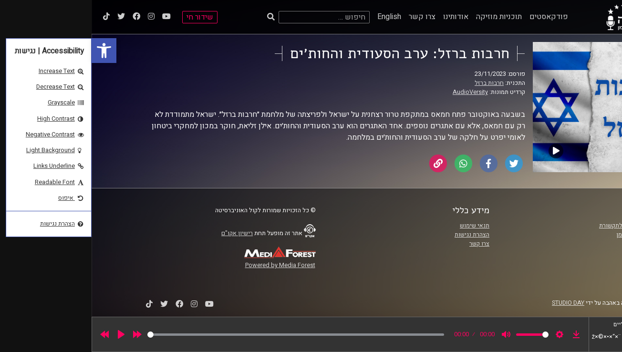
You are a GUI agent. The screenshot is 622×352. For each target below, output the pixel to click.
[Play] (29, 334)
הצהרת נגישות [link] (380, 234)
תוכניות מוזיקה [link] (407, 16)
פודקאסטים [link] (457, 16)
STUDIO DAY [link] (476, 303)
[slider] (204, 334)
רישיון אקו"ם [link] (145, 233)
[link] (12, 50)
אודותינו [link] (364, 16)
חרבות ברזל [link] (397, 83)
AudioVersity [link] (378, 92)
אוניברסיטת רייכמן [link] (548, 234)
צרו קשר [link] (330, 16)
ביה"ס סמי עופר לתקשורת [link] (539, 225)
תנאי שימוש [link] (383, 225)
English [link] (298, 16)
